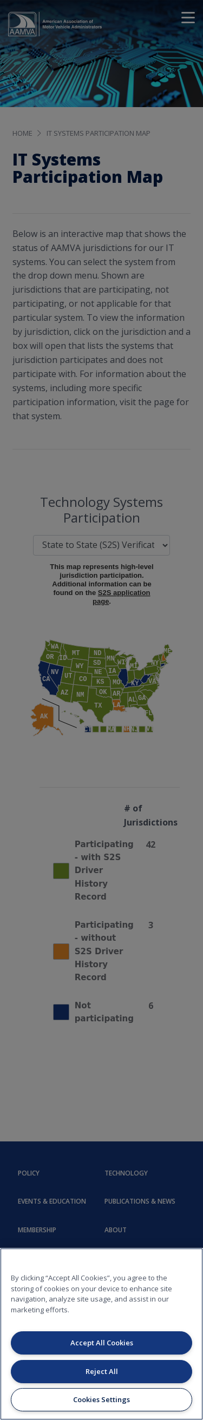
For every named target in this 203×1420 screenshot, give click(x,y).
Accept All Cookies (101, 1343)
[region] (101, 1334)
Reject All (102, 1371)
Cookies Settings (101, 1399)
